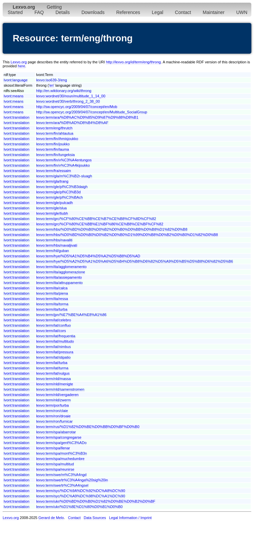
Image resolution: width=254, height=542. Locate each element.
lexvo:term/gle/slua (51, 208)
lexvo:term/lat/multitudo (55, 341)
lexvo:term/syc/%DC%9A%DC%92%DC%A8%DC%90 (80, 491)
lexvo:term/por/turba (52, 405)
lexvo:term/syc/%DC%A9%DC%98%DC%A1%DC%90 (80, 496)
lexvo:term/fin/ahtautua (54, 133)
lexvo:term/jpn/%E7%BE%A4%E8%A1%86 (71, 315)
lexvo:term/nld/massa (53, 379)
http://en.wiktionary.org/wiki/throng (63, 91)
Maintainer (213, 12)
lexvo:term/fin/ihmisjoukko (57, 139)
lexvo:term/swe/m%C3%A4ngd (61, 475)
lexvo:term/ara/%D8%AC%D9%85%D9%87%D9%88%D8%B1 (87, 117)
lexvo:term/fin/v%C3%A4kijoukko (63, 165)
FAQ (39, 12)
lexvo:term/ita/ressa (52, 299)
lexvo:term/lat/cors (51, 331)
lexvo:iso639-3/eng (51, 80)
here (21, 66)
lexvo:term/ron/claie (52, 411)
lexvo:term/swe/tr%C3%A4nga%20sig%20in (72, 480)
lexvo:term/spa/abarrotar (56, 432)
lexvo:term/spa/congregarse (58, 437)
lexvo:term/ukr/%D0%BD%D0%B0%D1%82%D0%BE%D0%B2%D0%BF (95, 501)
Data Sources (95, 518)
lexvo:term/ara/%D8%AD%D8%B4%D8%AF (72, 123)
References (128, 12)
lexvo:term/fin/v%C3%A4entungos (63, 160)
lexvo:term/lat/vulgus (52, 373)
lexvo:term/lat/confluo (53, 325)
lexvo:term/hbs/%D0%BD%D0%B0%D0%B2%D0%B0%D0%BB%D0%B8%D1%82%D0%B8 (111, 229)
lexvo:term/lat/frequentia (55, 336)
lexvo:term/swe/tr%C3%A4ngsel (62, 485)
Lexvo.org (19, 62)
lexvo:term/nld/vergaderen (57, 395)
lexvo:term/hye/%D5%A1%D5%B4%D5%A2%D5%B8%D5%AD (88, 256)
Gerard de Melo (51, 518)
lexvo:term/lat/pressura (54, 352)
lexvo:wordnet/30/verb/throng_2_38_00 (68, 101)
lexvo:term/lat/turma (52, 368)
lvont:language (16, 80)
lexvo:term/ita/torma (52, 304)
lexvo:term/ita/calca (51, 288)
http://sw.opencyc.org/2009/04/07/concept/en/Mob (76, 107)
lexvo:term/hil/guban (52, 251)
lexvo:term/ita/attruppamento (59, 283)
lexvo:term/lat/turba (51, 363)
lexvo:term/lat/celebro (53, 320)
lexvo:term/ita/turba (51, 309)
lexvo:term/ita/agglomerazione (60, 272)
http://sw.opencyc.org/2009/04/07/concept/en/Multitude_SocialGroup (91, 112)
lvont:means (13, 96)
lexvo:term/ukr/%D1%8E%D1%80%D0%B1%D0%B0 (79, 507)
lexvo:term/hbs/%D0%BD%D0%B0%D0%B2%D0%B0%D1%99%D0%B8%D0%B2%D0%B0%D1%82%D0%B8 (127, 235)
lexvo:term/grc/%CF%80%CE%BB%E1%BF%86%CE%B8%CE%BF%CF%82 (99, 224)
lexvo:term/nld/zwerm (53, 400)
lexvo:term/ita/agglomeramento (61, 267)
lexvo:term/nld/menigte (54, 384)
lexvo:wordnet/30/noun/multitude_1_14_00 (70, 96)
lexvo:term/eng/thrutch (54, 128)
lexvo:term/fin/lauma (52, 149)
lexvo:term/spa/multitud (55, 464)
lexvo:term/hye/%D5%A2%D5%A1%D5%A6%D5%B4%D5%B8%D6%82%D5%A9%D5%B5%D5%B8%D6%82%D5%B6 (134, 261)
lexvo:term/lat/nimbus (53, 347)
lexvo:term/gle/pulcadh (54, 203)
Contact (183, 12)
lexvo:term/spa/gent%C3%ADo (61, 443)
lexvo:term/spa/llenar (53, 448)
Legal (157, 12)
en (51, 85)
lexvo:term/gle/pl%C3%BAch (59, 197)
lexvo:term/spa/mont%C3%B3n (61, 453)
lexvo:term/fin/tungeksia (55, 155)
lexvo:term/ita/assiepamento (59, 277)
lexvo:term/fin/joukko (52, 144)
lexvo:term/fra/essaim (53, 171)
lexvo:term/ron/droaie (53, 416)
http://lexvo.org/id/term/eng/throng (133, 62)
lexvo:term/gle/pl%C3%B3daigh (61, 187)
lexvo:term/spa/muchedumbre (60, 459)
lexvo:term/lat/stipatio (53, 357)
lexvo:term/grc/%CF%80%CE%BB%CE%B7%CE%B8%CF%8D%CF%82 (96, 219)
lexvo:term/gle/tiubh (52, 213)
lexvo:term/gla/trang (52, 181)
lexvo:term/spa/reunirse (55, 469)
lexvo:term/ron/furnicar (54, 421)
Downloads (92, 12)
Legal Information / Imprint (130, 518)
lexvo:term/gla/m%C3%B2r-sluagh (64, 176)
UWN (241, 12)
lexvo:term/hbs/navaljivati (56, 245)
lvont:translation (16, 117)
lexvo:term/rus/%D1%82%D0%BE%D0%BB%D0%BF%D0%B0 (87, 427)
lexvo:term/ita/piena (52, 293)
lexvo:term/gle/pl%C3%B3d (58, 192)
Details (62, 12)
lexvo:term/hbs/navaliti (54, 240)
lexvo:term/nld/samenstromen (60, 389)
